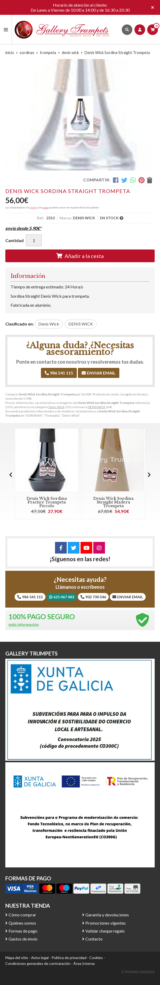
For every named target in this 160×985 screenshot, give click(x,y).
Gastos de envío (23, 938)
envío (33, 207)
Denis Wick (56, 407)
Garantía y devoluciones (107, 914)
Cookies (96, 957)
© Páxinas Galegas (138, 972)
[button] (149, 474)
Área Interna (84, 963)
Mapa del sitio (16, 957)
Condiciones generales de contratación (37, 963)
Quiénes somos (22, 922)
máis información (24, 624)
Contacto (94, 938)
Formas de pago (23, 930)
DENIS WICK (97, 407)
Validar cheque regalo (105, 930)
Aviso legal (40, 957)
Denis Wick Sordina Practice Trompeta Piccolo (47, 502)
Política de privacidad (69, 957)
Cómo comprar (22, 914)
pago (45, 207)
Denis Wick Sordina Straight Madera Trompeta (113, 502)
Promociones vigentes (105, 922)
